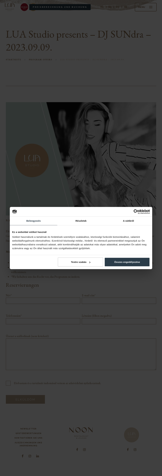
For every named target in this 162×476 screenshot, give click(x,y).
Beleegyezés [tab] (33, 220)
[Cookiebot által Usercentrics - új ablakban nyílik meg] (136, 211)
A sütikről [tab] (128, 220)
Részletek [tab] (81, 220)
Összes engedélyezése (127, 262)
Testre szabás (80, 262)
